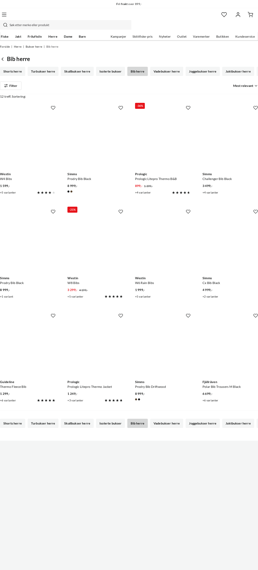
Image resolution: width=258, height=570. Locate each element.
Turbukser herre (43, 64)
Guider (5, 478)
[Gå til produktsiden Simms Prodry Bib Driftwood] (163, 349)
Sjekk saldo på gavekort (16, 497)
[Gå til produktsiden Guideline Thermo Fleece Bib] (27, 349)
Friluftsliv (34, 28)
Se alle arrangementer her (126, 491)
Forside (5, 39)
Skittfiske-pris (142, 28)
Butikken (222, 28)
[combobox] (123, 17)
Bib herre (136, 64)
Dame (67, 28)
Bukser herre (34, 39)
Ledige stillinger (119, 478)
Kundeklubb (116, 517)
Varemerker (201, 28)
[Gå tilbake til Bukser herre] (3, 51)
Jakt (17, 28)
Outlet (182, 28)
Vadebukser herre (165, 64)
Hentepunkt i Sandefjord (17, 485)
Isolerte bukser (109, 64)
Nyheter (165, 28)
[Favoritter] (219, 17)
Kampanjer (118, 28)
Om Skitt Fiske (118, 472)
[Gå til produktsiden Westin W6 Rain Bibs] (163, 245)
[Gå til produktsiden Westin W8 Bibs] (95, 245)
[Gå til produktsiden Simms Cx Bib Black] (230, 245)
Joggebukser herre (200, 64)
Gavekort (7, 491)
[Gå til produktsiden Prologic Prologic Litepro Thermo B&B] (163, 141)
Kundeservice (245, 28)
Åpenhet (114, 510)
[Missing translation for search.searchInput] (61, 17)
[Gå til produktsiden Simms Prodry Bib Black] (95, 141)
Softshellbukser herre (19, 75)
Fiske (4, 28)
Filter (10, 90)
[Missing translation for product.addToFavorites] (53, 108)
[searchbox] (127, 17)
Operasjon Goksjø (120, 497)
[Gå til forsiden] (17, 17)
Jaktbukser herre (235, 64)
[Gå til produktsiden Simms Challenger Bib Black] (230, 141)
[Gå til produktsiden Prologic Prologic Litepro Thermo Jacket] (95, 349)
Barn (81, 28)
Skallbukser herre (76, 64)
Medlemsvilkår (118, 523)
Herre (52, 28)
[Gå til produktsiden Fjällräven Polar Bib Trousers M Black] (230, 349)
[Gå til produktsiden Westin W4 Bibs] (27, 141)
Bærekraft (115, 504)
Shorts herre (12, 64)
